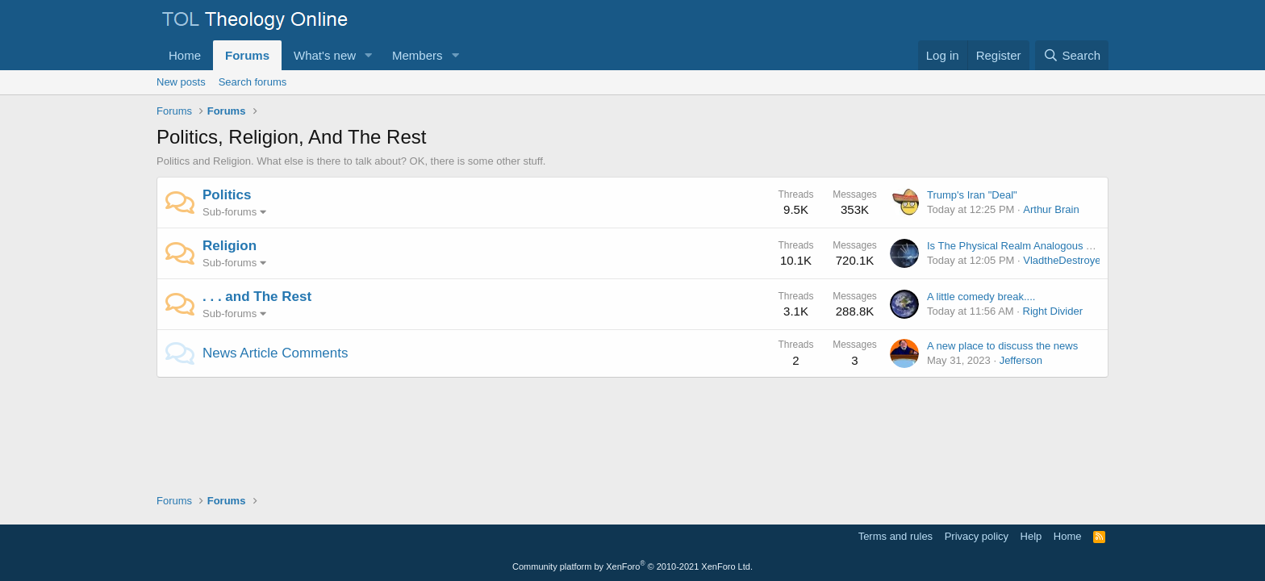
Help (1031, 536)
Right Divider (1053, 311)
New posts (181, 82)
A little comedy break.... (981, 296)
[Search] (1071, 55)
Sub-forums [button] (229, 212)
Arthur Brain (1051, 209)
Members (417, 55)
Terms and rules (895, 536)
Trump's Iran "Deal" (972, 195)
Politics (226, 195)
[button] (368, 55)
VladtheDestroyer (1063, 260)
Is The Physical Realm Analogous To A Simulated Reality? (1061, 246)
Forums (247, 55)
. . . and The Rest (256, 296)
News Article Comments (275, 353)
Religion (229, 245)
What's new (325, 55)
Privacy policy (976, 536)
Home (185, 55)
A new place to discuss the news (1002, 346)
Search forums (253, 82)
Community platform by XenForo (632, 566)
